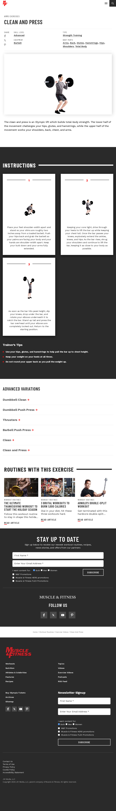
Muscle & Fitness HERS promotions (30, 577)
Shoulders (68, 46)
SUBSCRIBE (93, 572)
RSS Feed (62, 681)
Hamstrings (91, 43)
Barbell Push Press (17, 430)
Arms (66, 43)
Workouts (10, 664)
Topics (61, 664)
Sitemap (10, 701)
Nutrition (10, 668)
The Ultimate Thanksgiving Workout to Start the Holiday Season (20, 506)
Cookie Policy (9, 770)
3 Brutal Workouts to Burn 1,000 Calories (55, 504)
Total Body (81, 46)
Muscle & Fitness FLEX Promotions (30, 581)
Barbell (18, 43)
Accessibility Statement (13, 772)
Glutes (80, 43)
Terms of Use (9, 764)
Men (45, 570)
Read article (12, 522)
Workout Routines (12, 500)
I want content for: (21, 570)
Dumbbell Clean (15, 400)
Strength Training (72, 35)
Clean (8, 440)
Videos (61, 668)
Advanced (19, 35)
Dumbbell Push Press (19, 410)
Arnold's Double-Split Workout (92, 504)
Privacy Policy (9, 767)
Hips (101, 43)
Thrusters (11, 420)
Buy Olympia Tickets (15, 693)
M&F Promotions (21, 574)
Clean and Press (15, 450)
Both (38, 570)
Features (10, 677)
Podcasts (62, 677)
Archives (10, 697)
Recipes (9, 681)
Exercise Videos (65, 672)
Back (72, 43)
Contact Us (8, 761)
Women (53, 570)
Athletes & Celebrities (16, 672)
